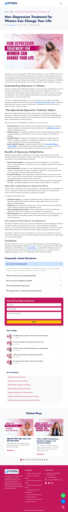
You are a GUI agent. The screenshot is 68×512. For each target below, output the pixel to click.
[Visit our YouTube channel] (49, 483)
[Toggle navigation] (61, 3)
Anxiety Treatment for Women (17, 377)
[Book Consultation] (63, 507)
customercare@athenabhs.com (54, 480)
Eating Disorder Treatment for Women (19, 385)
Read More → (11, 450)
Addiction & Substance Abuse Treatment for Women (23, 396)
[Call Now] (63, 501)
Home (6, 12)
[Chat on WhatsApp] (63, 495)
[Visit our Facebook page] (46, 483)
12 (46, 459)
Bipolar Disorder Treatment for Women (19, 389)
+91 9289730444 (50, 477)
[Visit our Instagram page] (52, 483)
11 (44, 459)
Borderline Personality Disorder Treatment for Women (24, 400)
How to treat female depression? (16, 264)
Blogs (11, 12)
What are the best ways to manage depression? (21, 276)
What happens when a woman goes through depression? (24, 291)
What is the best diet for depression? (18, 286)
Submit (34, 322)
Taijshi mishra (12, 25)
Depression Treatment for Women (18, 381)
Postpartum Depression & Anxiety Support (20, 392)
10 (42, 459)
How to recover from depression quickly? (19, 281)
